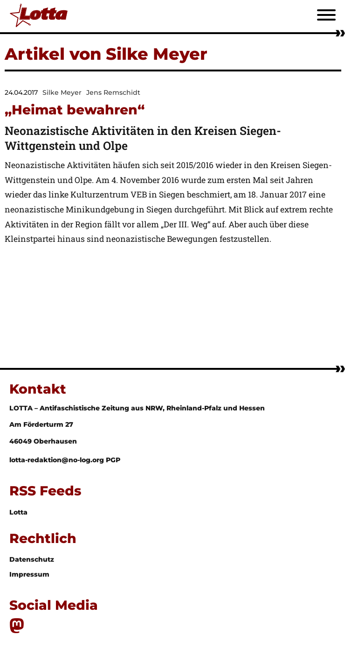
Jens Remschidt (113, 92)
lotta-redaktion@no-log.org (57, 460)
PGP (113, 460)
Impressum (29, 574)
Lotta (18, 512)
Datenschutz (31, 559)
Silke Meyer (62, 92)
